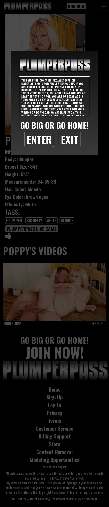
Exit (69, 139)
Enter (39, 139)
